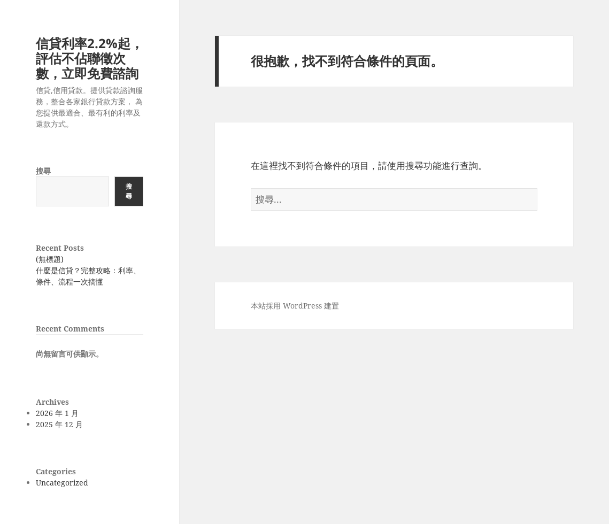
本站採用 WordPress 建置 (295, 305)
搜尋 (43, 171)
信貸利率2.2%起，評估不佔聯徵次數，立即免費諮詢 (89, 58)
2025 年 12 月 (59, 424)
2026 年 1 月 (57, 413)
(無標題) (50, 259)
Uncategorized (62, 482)
